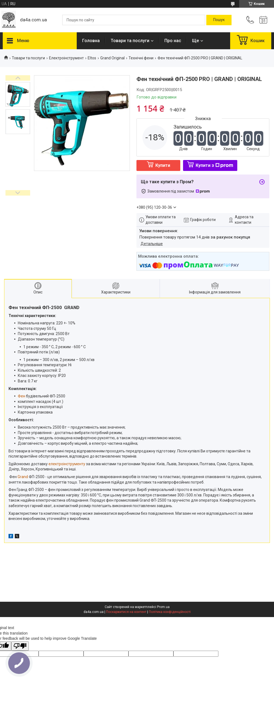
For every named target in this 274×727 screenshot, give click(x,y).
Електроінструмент (66, 58)
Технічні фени (141, 58)
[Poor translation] (20, 646)
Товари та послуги (130, 40)
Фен (21, 396)
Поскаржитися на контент (126, 612)
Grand (23, 477)
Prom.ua (163, 607)
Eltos (92, 58)
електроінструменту (66, 464)
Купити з (214, 165)
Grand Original (112, 58)
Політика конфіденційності (170, 612)
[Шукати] (219, 20)
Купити (162, 165)
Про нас (172, 40)
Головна (91, 40)
